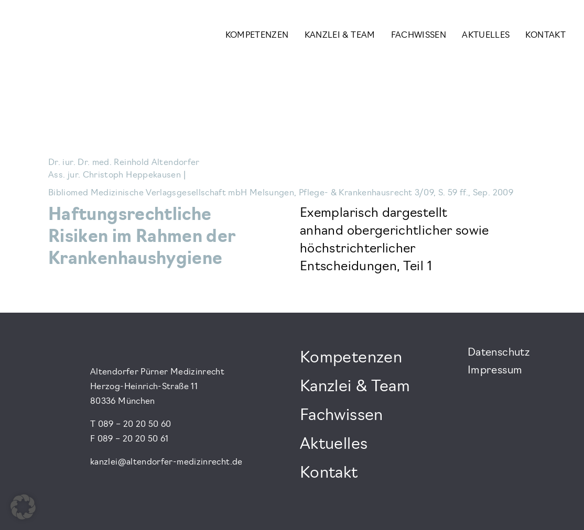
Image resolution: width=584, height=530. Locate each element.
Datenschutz (498, 353)
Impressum (495, 371)
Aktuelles (486, 35)
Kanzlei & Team (340, 35)
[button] (23, 507)
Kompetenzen (257, 35)
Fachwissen (419, 35)
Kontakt (545, 35)
